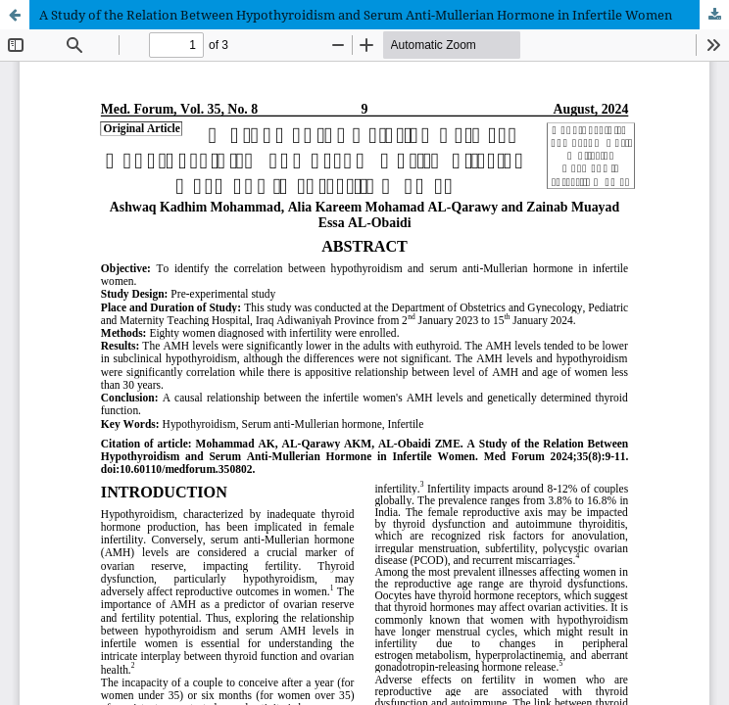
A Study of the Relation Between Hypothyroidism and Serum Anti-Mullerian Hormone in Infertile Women (355, 15)
